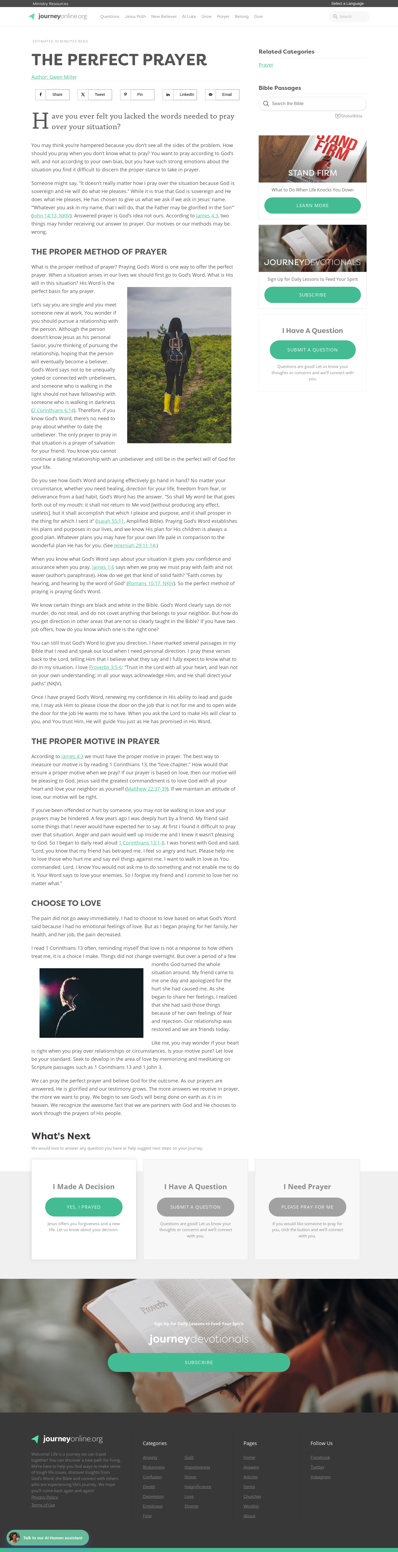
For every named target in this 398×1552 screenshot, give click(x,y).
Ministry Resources (50, 3)
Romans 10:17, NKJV (151, 583)
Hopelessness (197, 1467)
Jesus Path (135, 16)
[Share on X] (95, 94)
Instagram (321, 1477)
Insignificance (198, 1486)
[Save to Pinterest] (137, 94)
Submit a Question (312, 350)
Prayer (223, 16)
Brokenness (154, 1467)
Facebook (320, 1457)
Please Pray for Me (307, 1207)
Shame (191, 1506)
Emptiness (153, 1506)
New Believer (164, 16)
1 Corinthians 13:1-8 (141, 842)
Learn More (313, 205)
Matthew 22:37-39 (147, 788)
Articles (251, 1477)
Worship (251, 1506)
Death (149, 1486)
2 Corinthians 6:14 (53, 410)
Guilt (189, 1457)
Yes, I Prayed (84, 1207)
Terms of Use (43, 1505)
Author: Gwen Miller (54, 77)
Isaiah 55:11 (110, 521)
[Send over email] (222, 94)
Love (189, 1496)
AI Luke (189, 16)
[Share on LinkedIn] (180, 94)
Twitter (317, 1467)
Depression (153, 1496)
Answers (251, 1467)
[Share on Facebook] (52, 94)
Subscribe (313, 295)
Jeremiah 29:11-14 (134, 545)
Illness (190, 1477)
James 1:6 (103, 567)
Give (258, 16)
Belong (242, 16)
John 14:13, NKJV (51, 215)
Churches (252, 1496)
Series (249, 1486)
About (249, 1516)
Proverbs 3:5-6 (105, 667)
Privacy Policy (44, 1497)
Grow (207, 16)
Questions (109, 16)
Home (249, 1457)
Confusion (152, 1477)
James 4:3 (207, 215)
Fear (147, 1516)
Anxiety (150, 1457)
